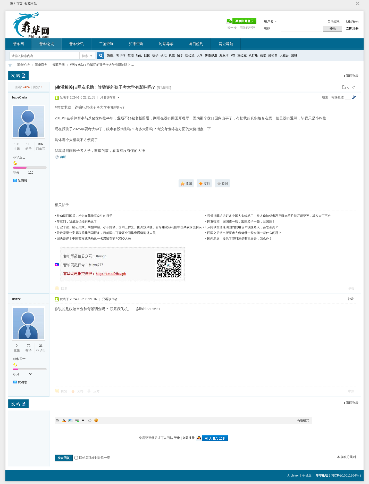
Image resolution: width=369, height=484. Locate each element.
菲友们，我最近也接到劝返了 (77, 221)
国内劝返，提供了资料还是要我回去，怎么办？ (239, 238)
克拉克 (242, 55)
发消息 (22, 180)
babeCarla (19, 97)
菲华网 (18, 44)
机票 (172, 55)
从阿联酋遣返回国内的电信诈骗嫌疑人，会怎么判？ (242, 227)
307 (40, 144)
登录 (177, 438)
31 (41, 346)
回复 (64, 288)
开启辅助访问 (352, 3)
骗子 (155, 55)
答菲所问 (58, 65)
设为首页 (16, 3)
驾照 (131, 55)
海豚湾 (224, 55)
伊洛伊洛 (211, 55)
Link (76, 420)
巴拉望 (190, 55)
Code (89, 420)
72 (28, 346)
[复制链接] (164, 87)
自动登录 (331, 21)
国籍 (294, 55)
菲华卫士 (19, 157)
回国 (147, 55)
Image (70, 420)
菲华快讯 (76, 44)
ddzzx (16, 299)
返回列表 (352, 76)
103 (16, 144)
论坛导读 (166, 44)
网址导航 (226, 44)
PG (233, 55)
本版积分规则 (346, 457)
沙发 (351, 299)
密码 (267, 28)
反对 (96, 391)
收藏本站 (30, 3)
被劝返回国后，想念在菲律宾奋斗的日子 (84, 216)
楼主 (325, 97)
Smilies (96, 420)
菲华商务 (41, 65)
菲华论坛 (46, 44)
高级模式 (303, 420)
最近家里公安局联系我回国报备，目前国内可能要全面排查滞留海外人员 (106, 233)
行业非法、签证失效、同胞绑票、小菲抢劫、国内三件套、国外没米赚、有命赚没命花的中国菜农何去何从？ (131, 227)
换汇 (164, 55)
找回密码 (352, 21)
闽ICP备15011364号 (345, 475)
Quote (83, 420)
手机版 (307, 475)
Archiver (293, 475)
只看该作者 (108, 97)
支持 (80, 391)
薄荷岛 (273, 55)
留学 (180, 55)
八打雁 (253, 55)
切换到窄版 (357, 3)
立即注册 (352, 28)
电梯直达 (337, 97)
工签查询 (106, 44)
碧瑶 (263, 55)
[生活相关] (64, 87)
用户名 (268, 21)
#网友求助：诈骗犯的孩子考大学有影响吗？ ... (102, 65)
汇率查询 (136, 44)
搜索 (85, 56)
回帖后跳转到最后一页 (92, 458)
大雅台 (284, 55)
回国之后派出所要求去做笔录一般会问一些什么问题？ (244, 233)
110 (28, 144)
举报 (351, 288)
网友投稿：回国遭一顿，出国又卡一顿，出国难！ (241, 221)
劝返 (139, 55)
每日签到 (196, 44)
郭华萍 (120, 55)
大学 (200, 55)
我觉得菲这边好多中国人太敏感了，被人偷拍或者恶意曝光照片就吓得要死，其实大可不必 (269, 216)
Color (63, 420)
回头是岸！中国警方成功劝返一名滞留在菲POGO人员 (94, 238)
